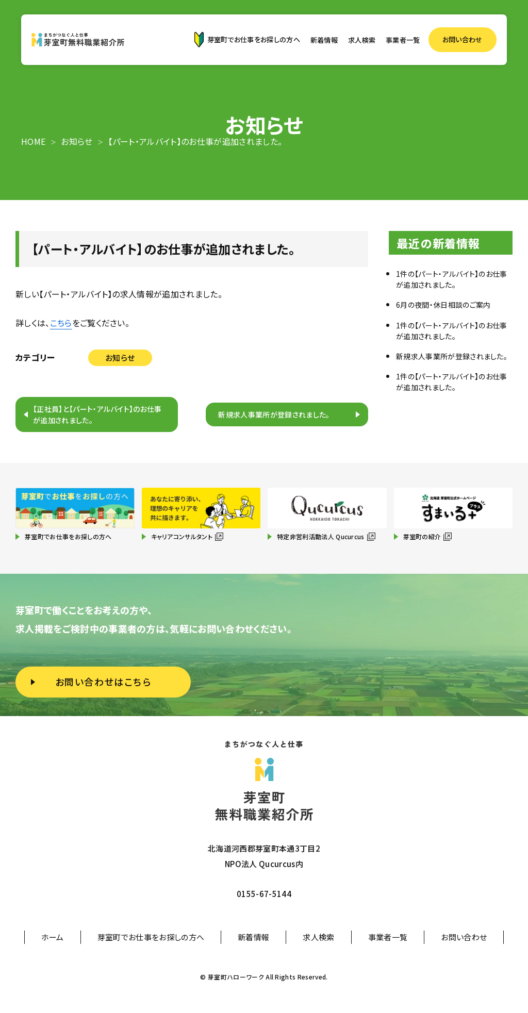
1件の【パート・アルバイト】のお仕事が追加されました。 (451, 279)
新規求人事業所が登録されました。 (273, 414)
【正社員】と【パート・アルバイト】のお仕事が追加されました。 (97, 414)
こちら (61, 323)
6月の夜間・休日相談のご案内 (443, 305)
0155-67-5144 (264, 893)
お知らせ (120, 357)
